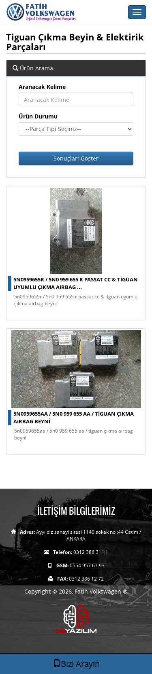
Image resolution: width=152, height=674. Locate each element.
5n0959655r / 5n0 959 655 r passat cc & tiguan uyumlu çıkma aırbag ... (75, 283)
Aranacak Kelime (42, 87)
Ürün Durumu (38, 116)
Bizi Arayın (76, 663)
